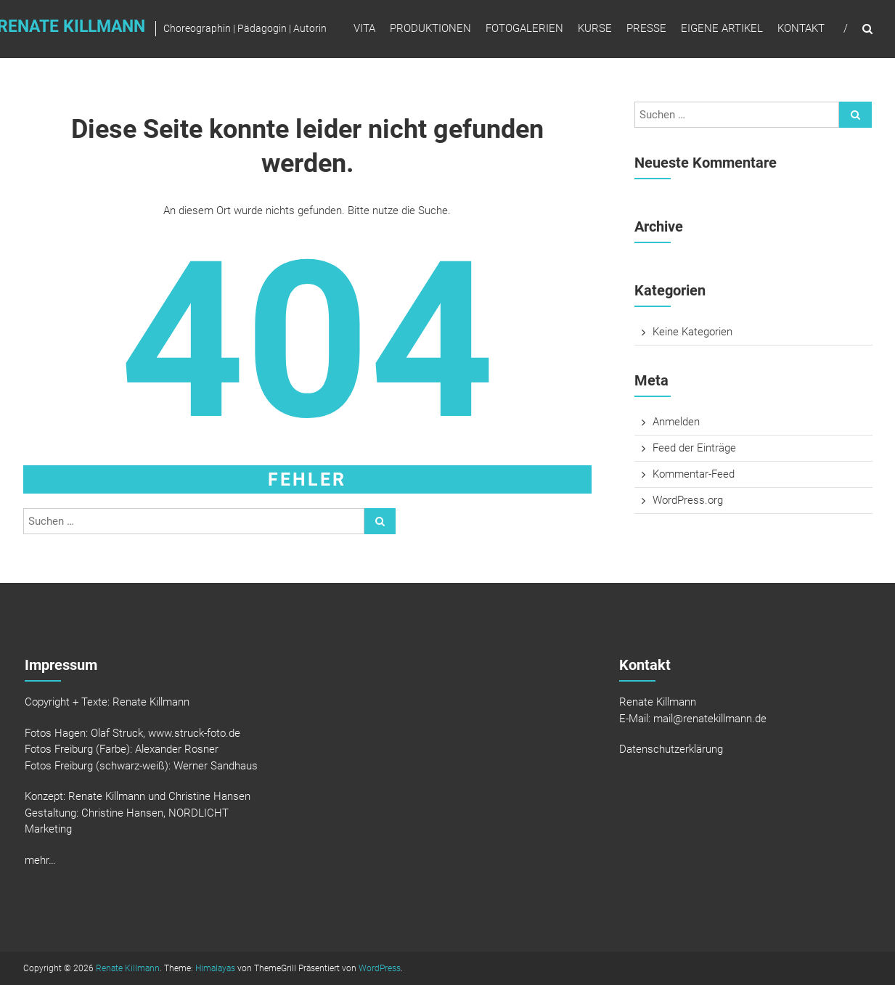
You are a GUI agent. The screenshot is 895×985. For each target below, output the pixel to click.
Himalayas (215, 968)
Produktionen (430, 28)
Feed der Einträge (694, 447)
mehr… (40, 860)
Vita (364, 28)
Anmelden (676, 421)
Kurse (595, 28)
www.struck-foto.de (194, 733)
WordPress (380, 968)
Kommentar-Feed (694, 474)
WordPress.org (688, 500)
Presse (646, 28)
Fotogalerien (524, 28)
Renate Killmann (128, 968)
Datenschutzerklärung (671, 749)
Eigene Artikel (722, 28)
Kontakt (801, 28)
